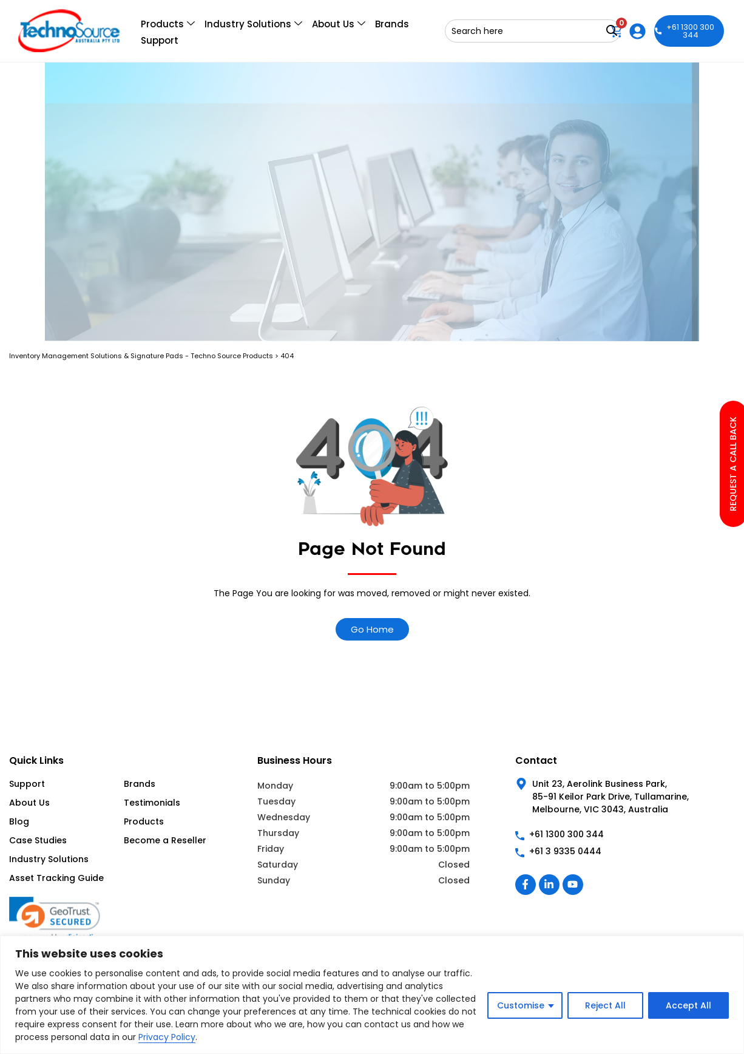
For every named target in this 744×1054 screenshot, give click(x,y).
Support (159, 40)
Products (168, 24)
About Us (338, 24)
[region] (372, 995)
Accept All (688, 1005)
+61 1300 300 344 (685, 31)
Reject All (605, 1005)
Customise (520, 1005)
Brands (392, 24)
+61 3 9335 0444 (565, 851)
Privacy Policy (166, 1037)
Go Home (372, 629)
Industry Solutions (253, 24)
